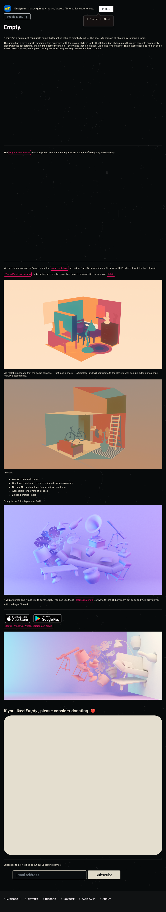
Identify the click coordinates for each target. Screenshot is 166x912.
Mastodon (11, 899)
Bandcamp (87, 899)
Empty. (13, 27)
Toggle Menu (15, 16)
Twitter (31, 899)
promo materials (85, 600)
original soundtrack (19, 152)
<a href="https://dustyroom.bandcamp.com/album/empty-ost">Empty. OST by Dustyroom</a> (40, 207)
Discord (49, 899)
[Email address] (50, 875)
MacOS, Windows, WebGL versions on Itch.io (29, 626)
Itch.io (111, 274)
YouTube (67, 899)
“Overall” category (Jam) (18, 274)
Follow (106, 9)
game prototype (59, 268)
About (105, 899)
